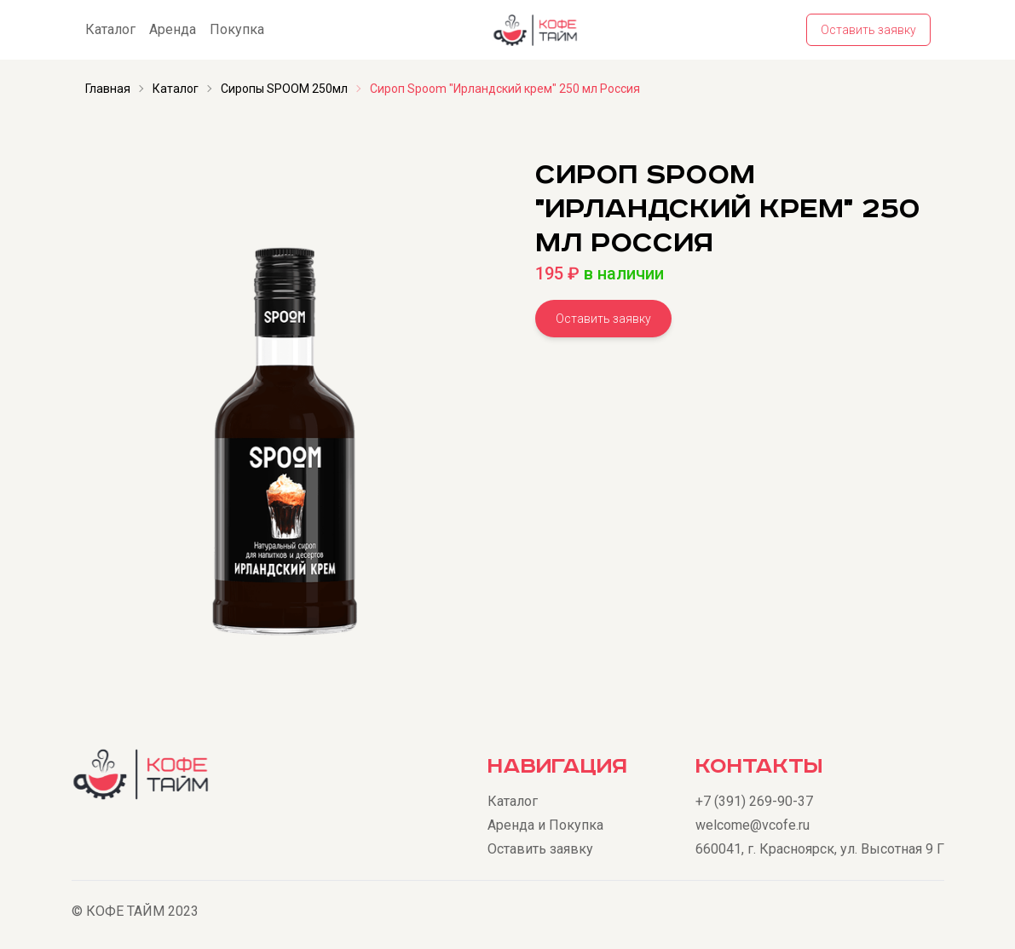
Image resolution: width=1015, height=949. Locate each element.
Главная (107, 88)
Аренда (172, 29)
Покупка (237, 29)
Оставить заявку (868, 30)
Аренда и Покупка (545, 825)
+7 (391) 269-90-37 (754, 801)
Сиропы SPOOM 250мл (284, 88)
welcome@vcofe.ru (752, 825)
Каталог (110, 29)
